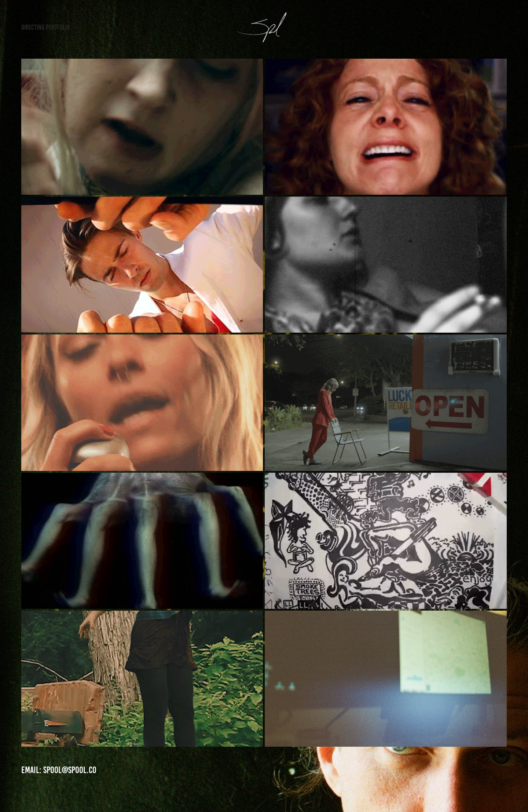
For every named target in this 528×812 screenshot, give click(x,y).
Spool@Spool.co (69, 770)
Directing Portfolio (45, 27)
